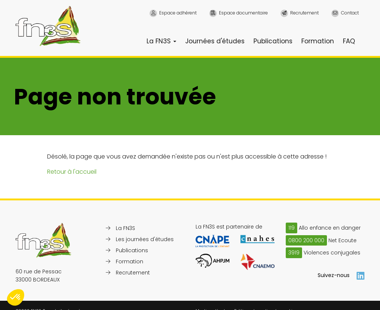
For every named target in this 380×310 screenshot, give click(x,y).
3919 (293, 252)
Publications (272, 41)
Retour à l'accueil (71, 171)
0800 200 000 (306, 240)
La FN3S (161, 41)
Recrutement (133, 272)
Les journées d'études (145, 239)
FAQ (349, 41)
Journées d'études (215, 41)
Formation (317, 41)
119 (291, 227)
